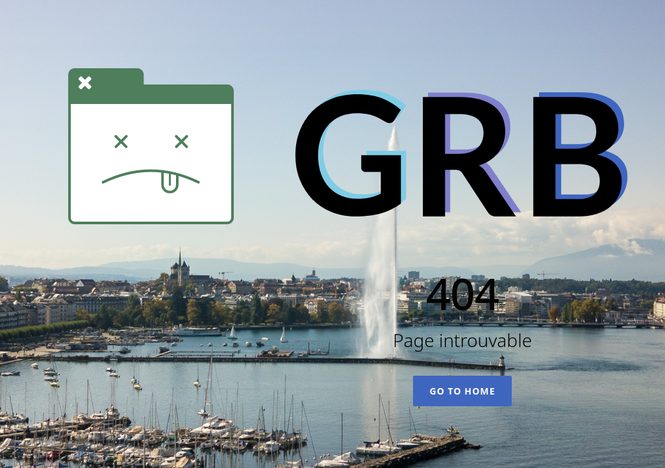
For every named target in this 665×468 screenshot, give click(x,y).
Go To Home (462, 391)
